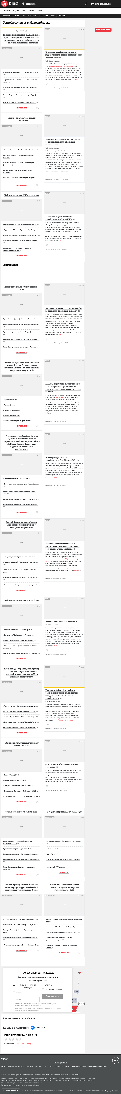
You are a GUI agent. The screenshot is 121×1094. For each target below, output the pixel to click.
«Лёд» (66, 559)
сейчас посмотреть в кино (65, 720)
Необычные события (53, 989)
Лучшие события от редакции (28, 986)
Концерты (20, 992)
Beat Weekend (59, 397)
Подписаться (52, 996)
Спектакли (49, 985)
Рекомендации (11, 264)
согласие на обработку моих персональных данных (33, 1003)
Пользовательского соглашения (31, 1010)
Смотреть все (21, 108)
